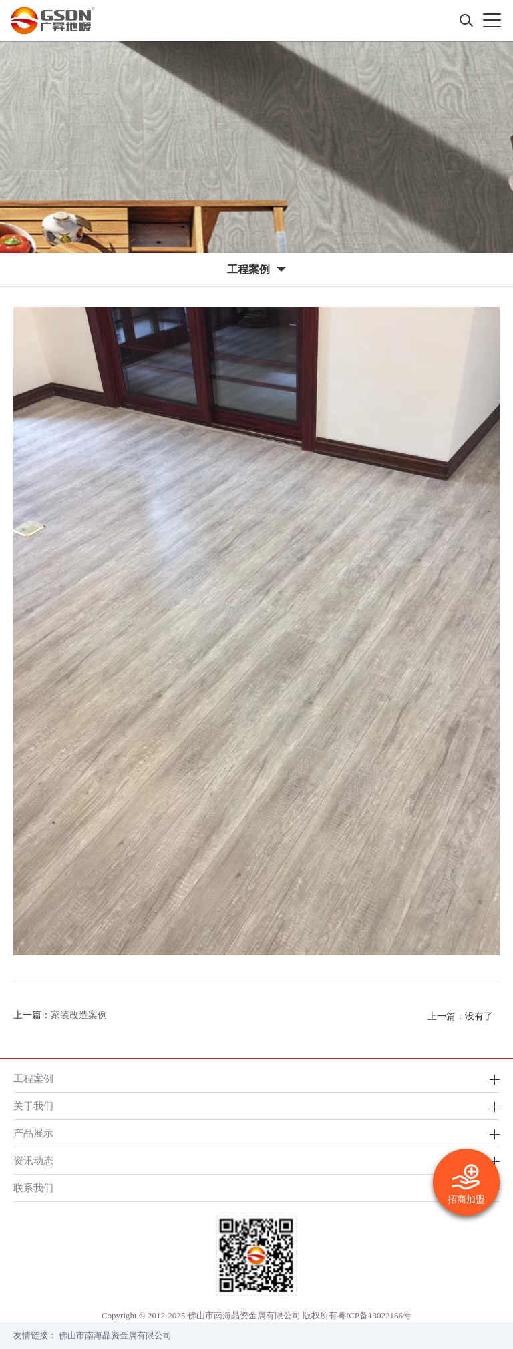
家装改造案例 (79, 1015)
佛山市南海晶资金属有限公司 (115, 1335)
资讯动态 (33, 1160)
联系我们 (33, 1187)
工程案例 (33, 1078)
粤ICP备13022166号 (374, 1315)
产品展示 (33, 1133)
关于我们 (33, 1105)
